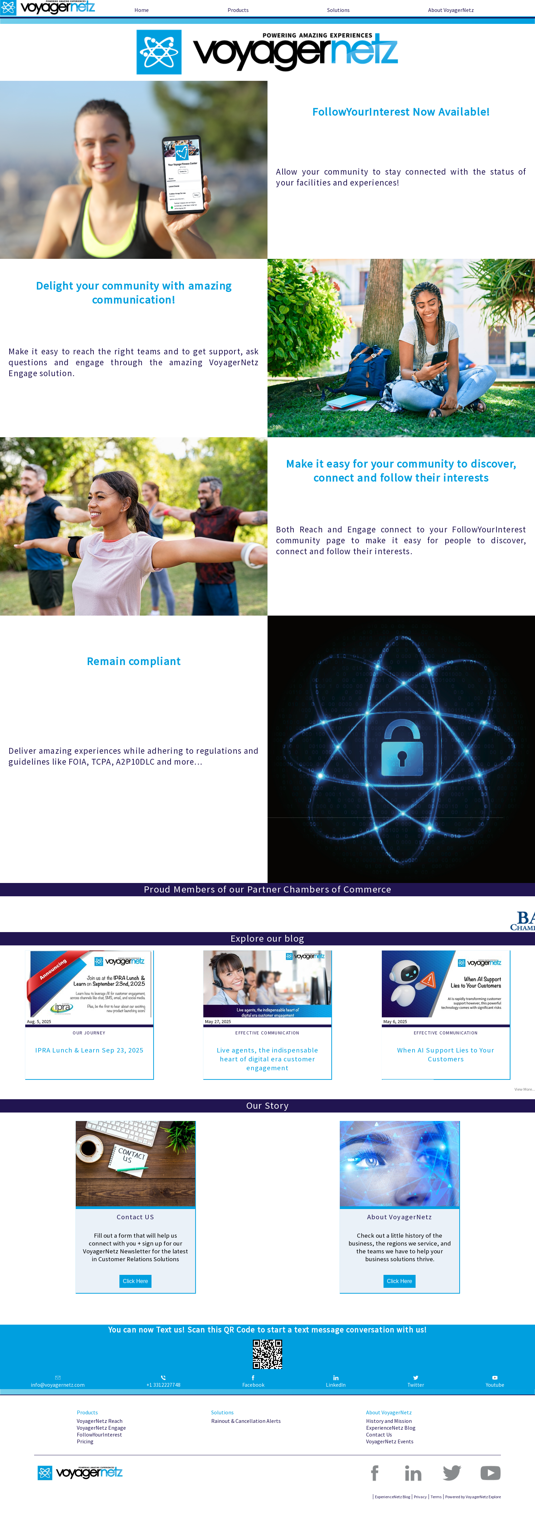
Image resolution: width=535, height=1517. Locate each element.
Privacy (420, 1507)
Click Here (135, 1292)
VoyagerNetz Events (390, 1452)
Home (141, 9)
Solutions (338, 9)
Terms (436, 1507)
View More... (525, 1090)
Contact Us (379, 1445)
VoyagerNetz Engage (101, 1438)
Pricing (85, 1452)
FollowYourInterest (99, 1445)
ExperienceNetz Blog (391, 1438)
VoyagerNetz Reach (99, 1431)
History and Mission (389, 1431)
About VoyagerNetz (451, 9)
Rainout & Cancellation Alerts (246, 1431)
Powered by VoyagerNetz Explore (473, 1507)
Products (238, 9)
